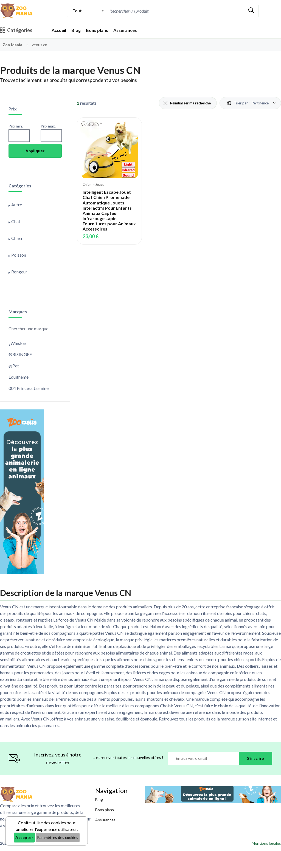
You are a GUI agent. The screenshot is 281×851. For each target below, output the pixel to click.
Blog (76, 30)
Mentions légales (266, 843)
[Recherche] (154, 11)
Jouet (99, 184)
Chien (87, 184)
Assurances (125, 30)
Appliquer (35, 150)
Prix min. (16, 126)
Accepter (24, 837)
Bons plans (97, 30)
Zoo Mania (12, 44)
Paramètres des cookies (57, 837)
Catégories (16, 30)
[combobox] (88, 10)
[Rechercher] (251, 11)
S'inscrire (255, 758)
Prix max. (48, 126)
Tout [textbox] (77, 10)
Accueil (59, 30)
